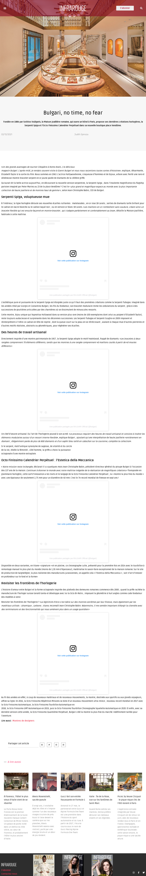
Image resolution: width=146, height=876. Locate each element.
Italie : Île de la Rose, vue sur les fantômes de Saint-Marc (100, 800)
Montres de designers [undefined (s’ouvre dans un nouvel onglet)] (23, 720)
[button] (5, 8)
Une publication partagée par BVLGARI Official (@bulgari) (73, 295)
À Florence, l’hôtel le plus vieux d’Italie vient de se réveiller (16, 800)
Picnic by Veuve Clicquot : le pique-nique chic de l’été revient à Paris (129, 800)
